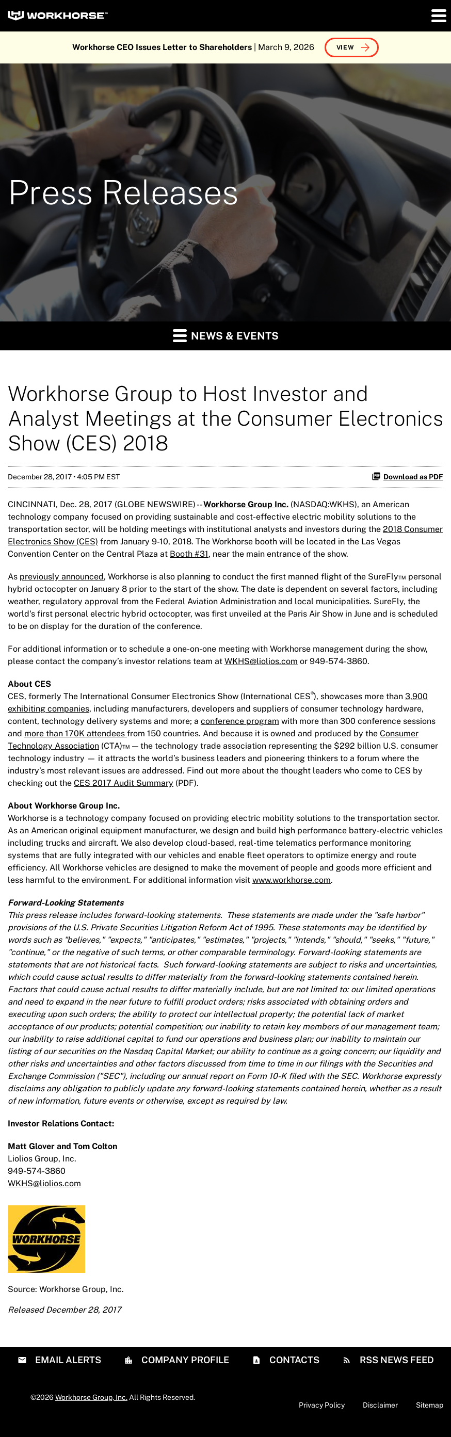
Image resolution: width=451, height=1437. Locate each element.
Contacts (293, 1359)
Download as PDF (407, 476)
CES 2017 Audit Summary (123, 783)
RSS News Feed (396, 1359)
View (345, 47)
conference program (240, 721)
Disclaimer (380, 1405)
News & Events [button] (226, 335)
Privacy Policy (322, 1405)
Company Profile (184, 1359)
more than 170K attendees (75, 733)
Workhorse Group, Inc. (91, 1397)
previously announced (62, 577)
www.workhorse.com (291, 880)
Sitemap (429, 1405)
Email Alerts (67, 1359)
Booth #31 (189, 554)
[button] (438, 15)
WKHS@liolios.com (261, 661)
